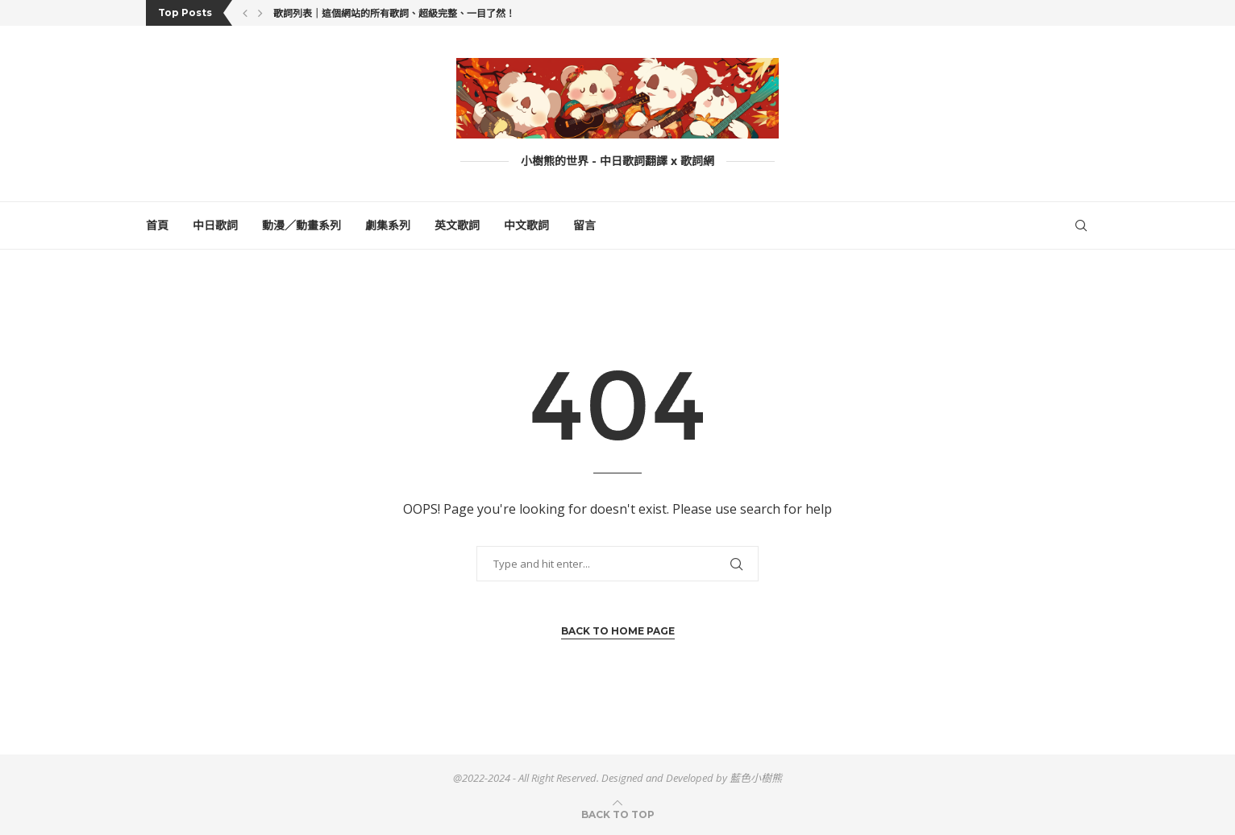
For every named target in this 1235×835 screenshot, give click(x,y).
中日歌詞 (215, 225)
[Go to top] (618, 814)
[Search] (1081, 225)
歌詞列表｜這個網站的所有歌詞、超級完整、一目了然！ (394, 13)
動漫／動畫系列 (301, 225)
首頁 (157, 225)
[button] (245, 13)
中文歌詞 (526, 225)
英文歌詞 (457, 225)
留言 (584, 225)
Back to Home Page (618, 631)
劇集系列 (387, 225)
